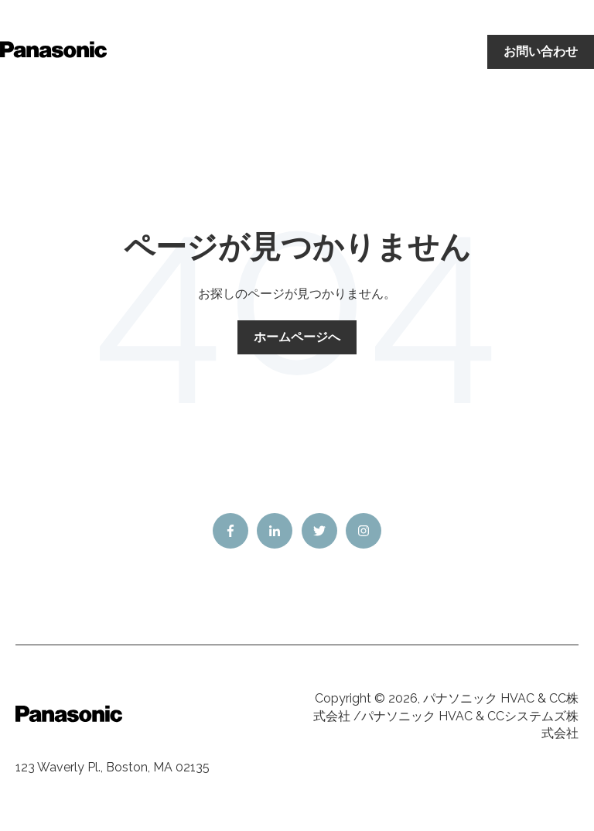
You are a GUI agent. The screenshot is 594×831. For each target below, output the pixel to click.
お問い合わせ (541, 51)
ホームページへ (297, 337)
